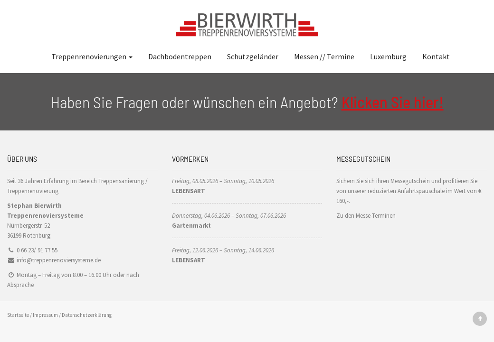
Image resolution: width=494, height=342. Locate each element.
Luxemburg (388, 56)
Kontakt (436, 56)
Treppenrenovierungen (92, 56)
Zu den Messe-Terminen (366, 216)
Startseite (18, 315)
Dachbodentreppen (179, 56)
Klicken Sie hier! (393, 101)
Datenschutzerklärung (87, 315)
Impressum (45, 315)
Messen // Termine (324, 56)
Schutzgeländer (252, 56)
